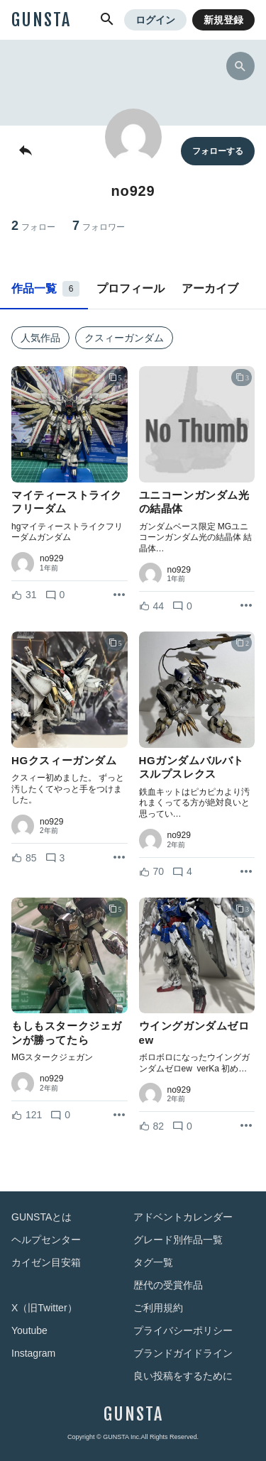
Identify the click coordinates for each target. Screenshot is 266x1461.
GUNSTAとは (41, 1217)
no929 (51, 558)
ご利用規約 (158, 1307)
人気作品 (40, 337)
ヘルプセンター (46, 1239)
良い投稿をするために (183, 1376)
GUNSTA (41, 20)
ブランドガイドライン (183, 1353)
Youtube (29, 1330)
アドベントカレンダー (183, 1217)
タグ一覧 (153, 1262)
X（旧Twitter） (44, 1307)
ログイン (155, 20)
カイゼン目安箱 (46, 1262)
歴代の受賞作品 (168, 1285)
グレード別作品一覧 (178, 1239)
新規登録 (223, 20)
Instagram (33, 1353)
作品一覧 (45, 289)
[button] (107, 20)
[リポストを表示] (119, 595)
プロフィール (130, 288)
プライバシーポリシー (183, 1330)
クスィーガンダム (124, 337)
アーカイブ (210, 288)
